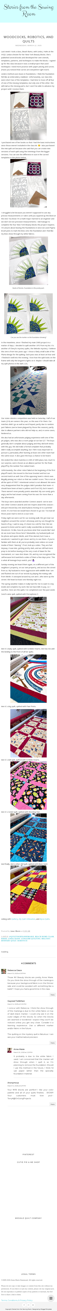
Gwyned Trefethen (16, 1001)
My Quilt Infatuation (27, 919)
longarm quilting (31, 939)
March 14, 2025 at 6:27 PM (17, 1086)
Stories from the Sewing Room (28, 10)
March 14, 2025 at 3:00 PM (17, 1004)
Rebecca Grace (15, 970)
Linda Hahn (14, 939)
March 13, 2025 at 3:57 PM (17, 973)
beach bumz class (44, 937)
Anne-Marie (19, 1049)
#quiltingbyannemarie (21, 937)
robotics (22, 941)
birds (4, 939)
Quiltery (14, 919)
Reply (53, 995)
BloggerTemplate (46, 1309)
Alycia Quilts (45, 919)
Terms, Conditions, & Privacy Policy (17, 1300)
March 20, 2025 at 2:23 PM (23, 1052)
